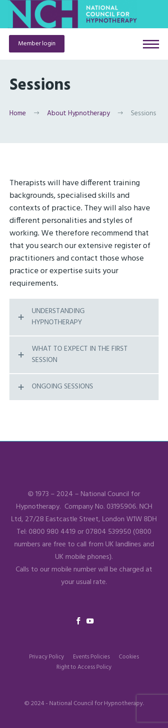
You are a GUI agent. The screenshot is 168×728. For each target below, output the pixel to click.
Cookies (129, 657)
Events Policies (91, 657)
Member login (37, 44)
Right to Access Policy (84, 667)
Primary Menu (151, 44)
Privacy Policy (46, 657)
